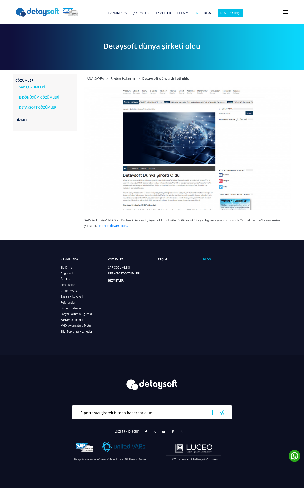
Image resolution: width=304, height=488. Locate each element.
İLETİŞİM (182, 13)
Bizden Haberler (71, 308)
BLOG (208, 13)
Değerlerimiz (69, 273)
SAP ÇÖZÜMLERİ (119, 267)
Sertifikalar (68, 285)
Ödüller (66, 279)
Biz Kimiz (66, 267)
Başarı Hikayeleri (72, 296)
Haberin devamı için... (113, 226)
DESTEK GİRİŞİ (230, 12)
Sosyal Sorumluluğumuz (76, 314)
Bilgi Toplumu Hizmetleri (77, 331)
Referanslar (68, 302)
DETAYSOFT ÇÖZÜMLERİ (124, 273)
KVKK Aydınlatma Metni (76, 326)
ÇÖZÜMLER (140, 13)
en (196, 13)
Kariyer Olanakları (72, 320)
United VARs (69, 291)
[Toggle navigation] (285, 12)
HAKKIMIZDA (117, 13)
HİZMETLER (162, 13)
